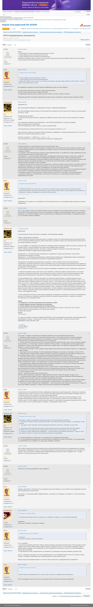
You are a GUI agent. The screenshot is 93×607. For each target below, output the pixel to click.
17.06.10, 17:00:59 (22, 333)
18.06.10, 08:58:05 (22, 486)
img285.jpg (21, 324)
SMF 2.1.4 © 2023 (8, 605)
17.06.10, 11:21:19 (22, 180)
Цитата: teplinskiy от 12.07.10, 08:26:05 (29, 533)
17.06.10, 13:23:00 (23, 228)
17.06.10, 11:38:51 (22, 208)
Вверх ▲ (86, 605)
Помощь (73, 605)
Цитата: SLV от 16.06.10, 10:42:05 (28, 72)
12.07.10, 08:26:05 (22, 510)
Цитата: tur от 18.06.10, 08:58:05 (27, 513)
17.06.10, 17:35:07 (22, 389)
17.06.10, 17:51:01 (22, 466)
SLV (6, 49)
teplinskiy (8, 510)
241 (12, 122)
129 (12, 86)
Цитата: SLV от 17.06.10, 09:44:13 (28, 183)
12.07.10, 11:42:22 (22, 530)
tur (6, 69)
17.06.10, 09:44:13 (22, 143)
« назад (82, 39)
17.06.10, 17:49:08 (22, 446)
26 (12, 526)
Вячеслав (8, 102)
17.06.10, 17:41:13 (22, 413)
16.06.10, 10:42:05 (22, 49)
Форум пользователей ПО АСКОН (19, 25)
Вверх (4, 589)
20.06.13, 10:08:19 (22, 564)
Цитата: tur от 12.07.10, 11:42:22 (27, 567)
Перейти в (54, 596)
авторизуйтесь (46, 11)
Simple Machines (16, 605)
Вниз (4, 44)
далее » (87, 39)
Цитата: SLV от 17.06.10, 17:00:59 (28, 416)
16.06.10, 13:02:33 (22, 69)
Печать (88, 44)
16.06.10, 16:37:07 (22, 102)
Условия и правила (79, 605)
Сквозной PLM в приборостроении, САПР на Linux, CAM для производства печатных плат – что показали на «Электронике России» (59, 28)
